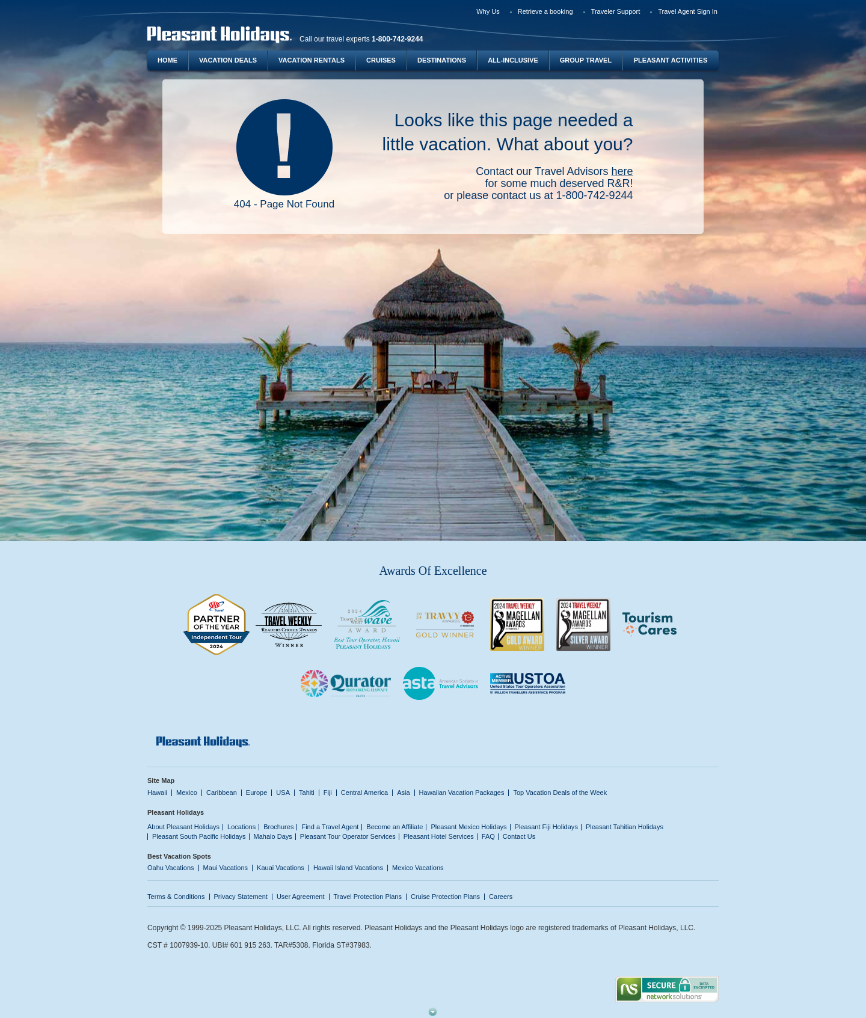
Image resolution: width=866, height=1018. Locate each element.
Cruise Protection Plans (445, 896)
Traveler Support (615, 11)
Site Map (160, 780)
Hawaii (157, 792)
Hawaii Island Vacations (348, 867)
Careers (500, 896)
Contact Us (519, 836)
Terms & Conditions (176, 896)
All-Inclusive (513, 60)
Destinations (441, 60)
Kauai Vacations (280, 867)
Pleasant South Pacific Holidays (199, 836)
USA (283, 792)
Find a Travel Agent (329, 826)
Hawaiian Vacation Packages (462, 792)
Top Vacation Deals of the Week (560, 792)
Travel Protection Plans (368, 896)
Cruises (381, 60)
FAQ (488, 836)
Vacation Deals (228, 60)
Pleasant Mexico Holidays (468, 826)
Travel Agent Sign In (687, 11)
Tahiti (307, 792)
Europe (257, 792)
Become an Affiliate (394, 826)
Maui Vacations (225, 867)
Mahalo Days (273, 836)
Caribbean (221, 792)
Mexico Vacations (418, 867)
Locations (241, 826)
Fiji (328, 792)
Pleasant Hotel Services (439, 836)
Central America (364, 792)
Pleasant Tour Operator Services (348, 836)
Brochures (278, 826)
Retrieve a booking (545, 11)
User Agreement (301, 896)
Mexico (186, 792)
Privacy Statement (241, 896)
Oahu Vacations (170, 867)
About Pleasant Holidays (183, 826)
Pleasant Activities (670, 60)
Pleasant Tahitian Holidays (624, 826)
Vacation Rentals (311, 60)
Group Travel (586, 60)
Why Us (488, 11)
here (622, 171)
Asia (403, 792)
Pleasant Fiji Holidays (546, 826)
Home (167, 60)
